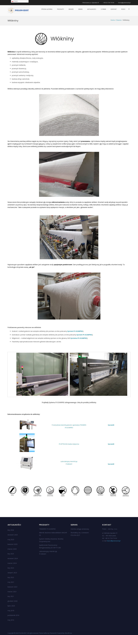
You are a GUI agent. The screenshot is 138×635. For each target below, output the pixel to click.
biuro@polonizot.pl (113, 541)
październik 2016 (13, 615)
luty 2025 (11, 554)
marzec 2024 (12, 563)
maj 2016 (11, 620)
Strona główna (46, 9)
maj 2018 (11, 610)
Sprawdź (111, 425)
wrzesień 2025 (13, 535)
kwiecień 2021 (12, 587)
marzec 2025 (12, 549)
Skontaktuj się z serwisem (80, 533)
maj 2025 (11, 539)
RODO (123, 9)
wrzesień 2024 (13, 558)
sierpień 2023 (12, 573)
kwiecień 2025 (12, 544)
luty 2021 (11, 596)
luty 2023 (11, 577)
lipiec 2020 (11, 606)
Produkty (60, 9)
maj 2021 (11, 582)
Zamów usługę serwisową (80, 529)
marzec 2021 (12, 592)
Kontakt (114, 9)
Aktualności (91, 9)
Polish (15, 1)
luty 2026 (11, 530)
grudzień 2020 (12, 601)
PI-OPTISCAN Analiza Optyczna (69, 444)
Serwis (80, 9)
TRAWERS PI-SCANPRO (47, 529)
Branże (71, 9)
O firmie (103, 9)
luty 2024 (11, 568)
